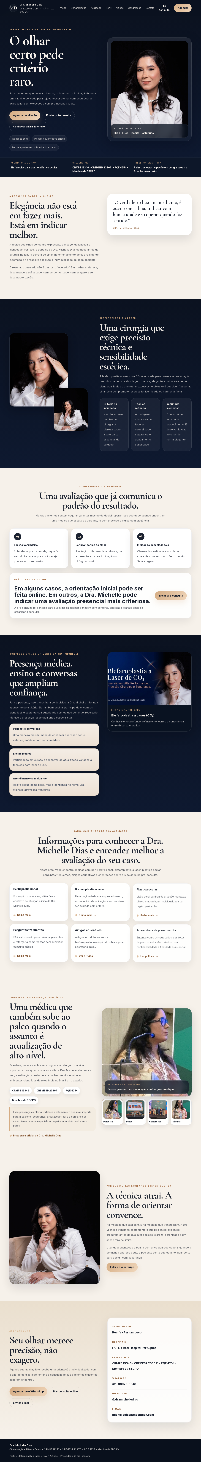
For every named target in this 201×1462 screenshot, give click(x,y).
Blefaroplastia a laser (29, 1456)
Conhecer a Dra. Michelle (29, 126)
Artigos (120, 7)
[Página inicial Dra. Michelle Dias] (33, 8)
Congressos (134, 7)
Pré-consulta (164, 7)
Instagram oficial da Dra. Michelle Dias (37, 1139)
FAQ (45, 1456)
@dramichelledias (125, 1403)
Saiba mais (24, 918)
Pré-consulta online (65, 1395)
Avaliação (96, 7)
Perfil (108, 7)
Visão (63, 7)
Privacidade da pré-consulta (75, 1456)
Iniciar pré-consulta (170, 599)
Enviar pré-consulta (58, 115)
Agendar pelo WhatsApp (28, 1395)
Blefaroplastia (78, 7)
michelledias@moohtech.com (133, 1418)
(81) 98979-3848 (124, 1388)
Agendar (182, 7)
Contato (150, 7)
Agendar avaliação (25, 115)
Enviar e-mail (21, 1406)
